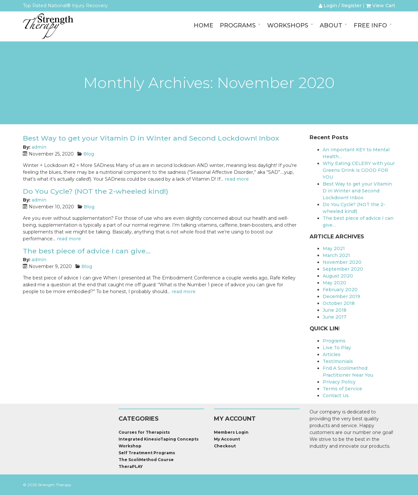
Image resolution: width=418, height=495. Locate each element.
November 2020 (342, 262)
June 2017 (334, 317)
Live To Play (337, 348)
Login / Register (340, 5)
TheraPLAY (131, 466)
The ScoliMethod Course (146, 459)
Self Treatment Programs (147, 452)
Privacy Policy (339, 382)
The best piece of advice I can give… (87, 251)
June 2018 (334, 310)
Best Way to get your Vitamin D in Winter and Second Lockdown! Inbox (151, 138)
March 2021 (336, 255)
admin (39, 147)
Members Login (231, 432)
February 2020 (340, 289)
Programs (334, 341)
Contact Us (336, 395)
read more (237, 179)
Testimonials (338, 361)
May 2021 (334, 248)
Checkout (225, 445)
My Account (227, 439)
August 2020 (338, 276)
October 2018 (339, 303)
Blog (88, 154)
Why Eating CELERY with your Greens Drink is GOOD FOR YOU (359, 170)
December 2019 (341, 296)
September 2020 (343, 269)
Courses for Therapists (144, 432)
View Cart (380, 5)
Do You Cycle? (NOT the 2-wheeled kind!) (95, 191)
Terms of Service (342, 389)
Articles (332, 354)
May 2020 (334, 283)
